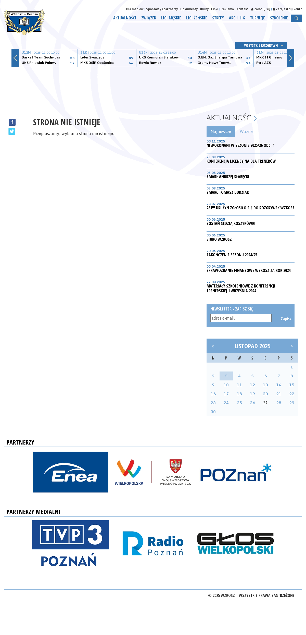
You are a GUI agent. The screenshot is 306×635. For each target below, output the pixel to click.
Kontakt (242, 9)
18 (239, 394)
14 (278, 385)
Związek (148, 18)
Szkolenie (279, 18)
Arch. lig (237, 18)
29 (291, 403)
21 (278, 394)
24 (226, 403)
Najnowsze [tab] (221, 131)
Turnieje (257, 18)
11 (239, 385)
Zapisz (286, 318)
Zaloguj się (260, 9)
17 (226, 394)
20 (265, 394)
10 (226, 385)
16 (213, 394)
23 (213, 403)
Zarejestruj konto (287, 9)
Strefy (218, 18)
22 (291, 394)
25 (239, 403)
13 (265, 385)
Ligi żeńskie (196, 18)
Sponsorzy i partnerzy (162, 9)
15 (291, 385)
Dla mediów (135, 9)
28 (278, 403)
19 (252, 394)
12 (252, 385)
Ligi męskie (171, 18)
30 (213, 412)
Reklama (227, 9)
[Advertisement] (153, 86)
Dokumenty (189, 9)
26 (252, 403)
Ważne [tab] (246, 131)
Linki (214, 9)
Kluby (204, 9)
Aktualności (124, 18)
